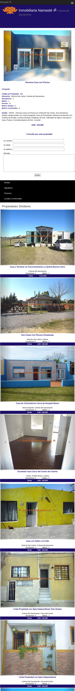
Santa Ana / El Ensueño (14, 204)
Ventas (7, 183)
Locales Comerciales (13, 199)
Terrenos (8, 193)
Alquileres (8, 188)
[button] (9, 55)
